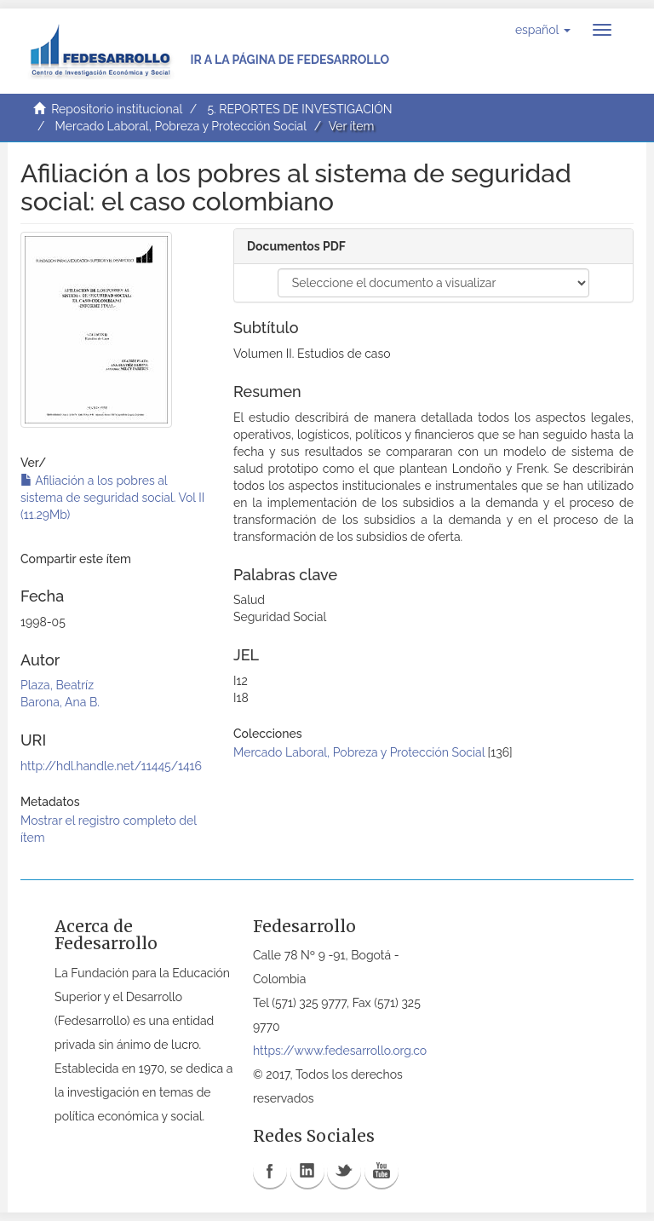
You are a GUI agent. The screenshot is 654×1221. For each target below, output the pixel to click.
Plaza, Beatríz (57, 685)
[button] (542, 30)
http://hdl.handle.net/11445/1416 (111, 766)
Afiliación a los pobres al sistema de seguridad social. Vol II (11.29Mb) (112, 497)
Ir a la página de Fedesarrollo (289, 59)
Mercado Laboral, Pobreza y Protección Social (181, 126)
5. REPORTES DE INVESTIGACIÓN (299, 109)
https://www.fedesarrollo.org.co (340, 1050)
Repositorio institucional (116, 109)
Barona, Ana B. (60, 702)
